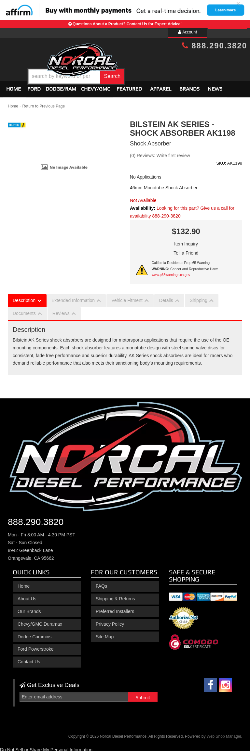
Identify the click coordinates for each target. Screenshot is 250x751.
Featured (129, 86)
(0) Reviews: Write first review (160, 152)
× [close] (238, 3)
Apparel (160, 86)
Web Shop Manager (224, 733)
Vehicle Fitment (127, 297)
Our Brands (29, 608)
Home (13, 86)
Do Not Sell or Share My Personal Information (46, 746)
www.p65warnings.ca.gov (171, 272)
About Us (27, 595)
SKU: (221, 160)
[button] (135, 71)
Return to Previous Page (43, 103)
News (215, 86)
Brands (189, 86)
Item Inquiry (186, 241)
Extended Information (73, 297)
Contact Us (29, 658)
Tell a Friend (186, 250)
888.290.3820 (214, 45)
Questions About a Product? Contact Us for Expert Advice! (127, 24)
